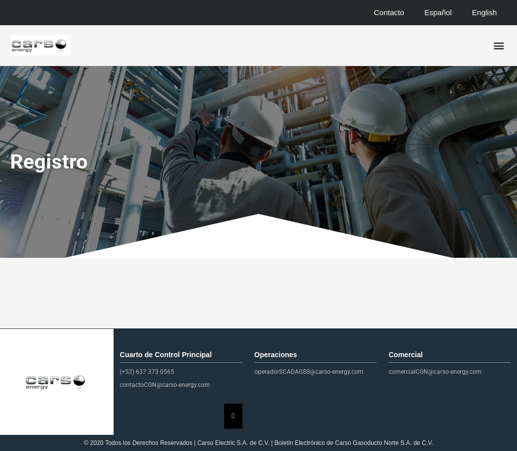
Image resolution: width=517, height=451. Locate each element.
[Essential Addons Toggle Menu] (233, 416)
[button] (498, 45)
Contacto (389, 12)
